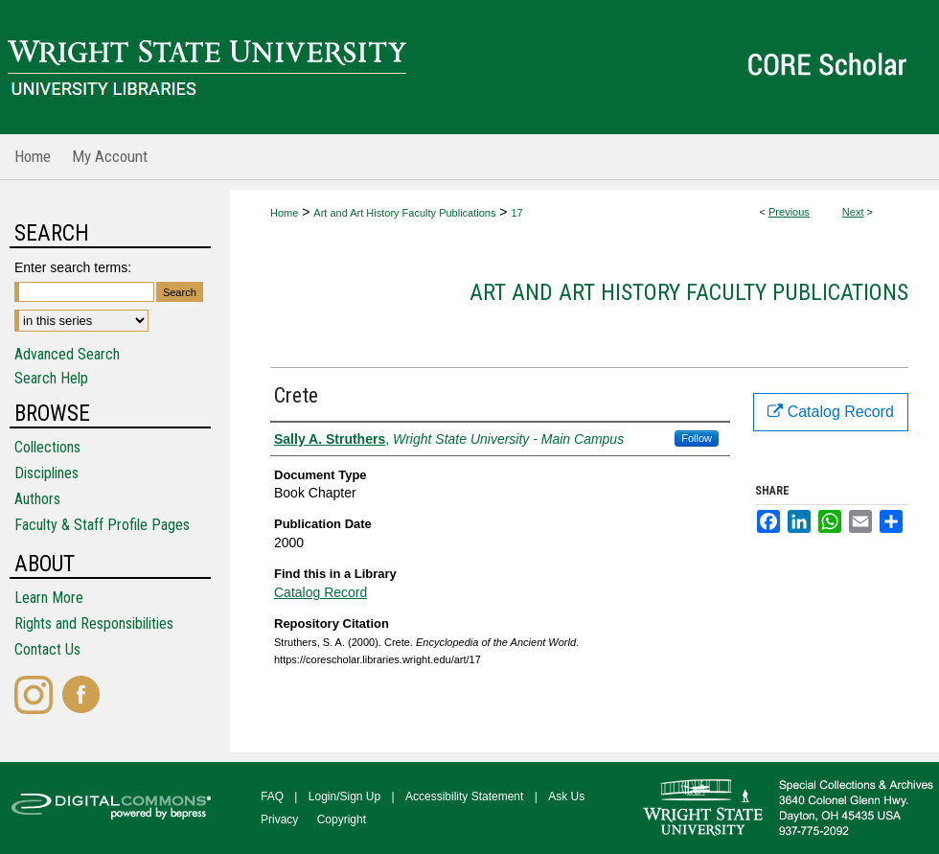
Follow (696, 438)
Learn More (48, 598)
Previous (789, 212)
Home (284, 213)
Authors (37, 499)
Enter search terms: (72, 267)
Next (853, 212)
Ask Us (566, 796)
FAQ (272, 796)
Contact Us (47, 649)
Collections (47, 447)
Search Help (51, 378)
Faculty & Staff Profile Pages (102, 525)
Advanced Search (67, 354)
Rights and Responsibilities (93, 623)
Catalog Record (320, 592)
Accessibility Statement (464, 796)
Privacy (279, 819)
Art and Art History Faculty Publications (404, 213)
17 (516, 213)
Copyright (341, 819)
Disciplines (46, 473)
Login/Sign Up (344, 796)
